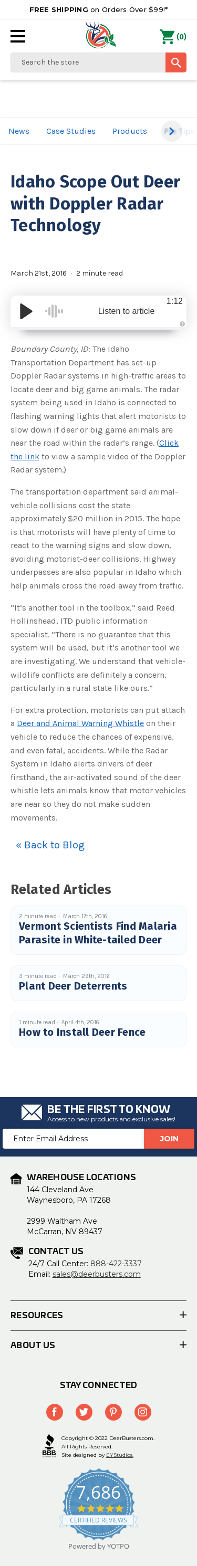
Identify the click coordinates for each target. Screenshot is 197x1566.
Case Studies (71, 131)
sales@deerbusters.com (97, 1274)
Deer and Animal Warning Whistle (80, 723)
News (18, 131)
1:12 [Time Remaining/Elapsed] (175, 301)
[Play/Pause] (26, 311)
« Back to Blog (50, 845)
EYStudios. (119, 1455)
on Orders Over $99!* (98, 9)
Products (129, 131)
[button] (171, 131)
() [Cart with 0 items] (173, 37)
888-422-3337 (116, 1263)
